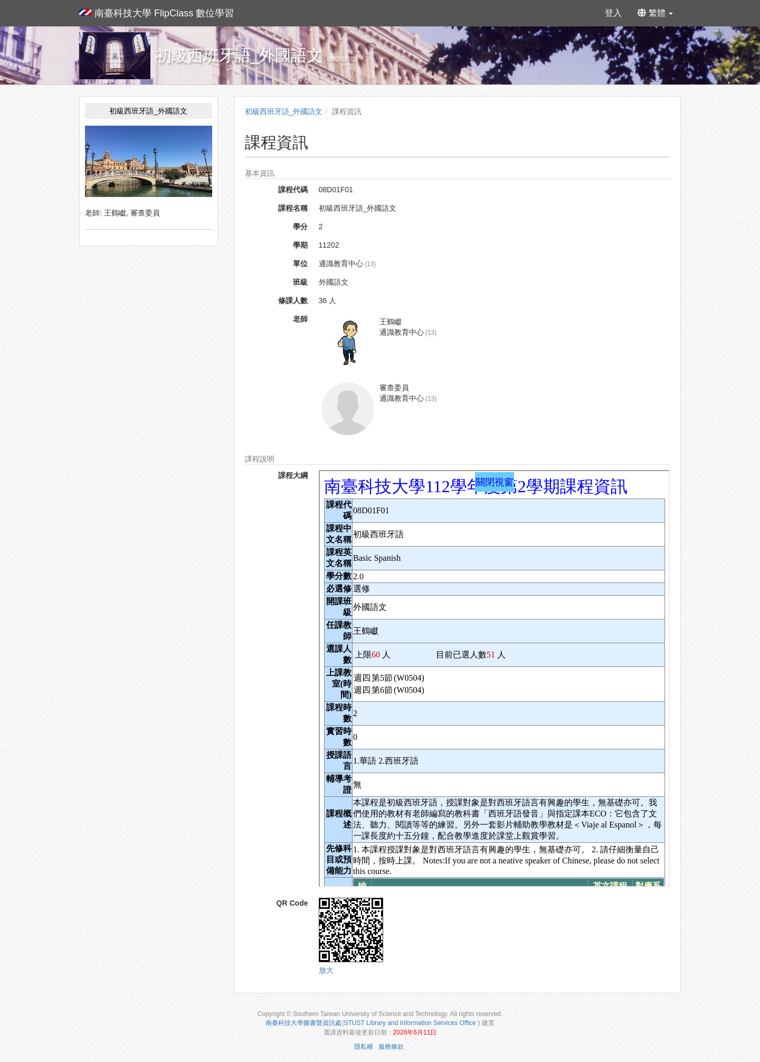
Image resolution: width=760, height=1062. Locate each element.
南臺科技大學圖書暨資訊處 (303, 1023)
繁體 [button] (655, 12)
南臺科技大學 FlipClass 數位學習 (156, 13)
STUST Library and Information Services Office (411, 1023)
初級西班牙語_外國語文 (284, 111)
